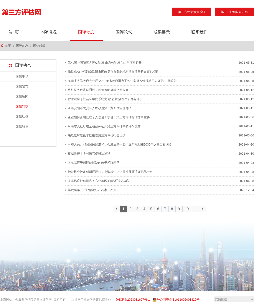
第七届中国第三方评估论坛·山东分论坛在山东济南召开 (105, 62)
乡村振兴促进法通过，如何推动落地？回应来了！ (101, 90)
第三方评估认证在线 (234, 12)
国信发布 (21, 86)
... (195, 209)
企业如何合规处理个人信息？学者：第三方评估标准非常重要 (109, 117)
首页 (8, 45)
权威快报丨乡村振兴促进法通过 (89, 153)
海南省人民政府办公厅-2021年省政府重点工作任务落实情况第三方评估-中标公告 (122, 81)
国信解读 (21, 126)
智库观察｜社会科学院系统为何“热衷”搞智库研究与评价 (105, 99)
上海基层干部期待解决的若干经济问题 (93, 162)
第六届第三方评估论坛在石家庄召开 (92, 190)
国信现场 (21, 76)
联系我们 (199, 32)
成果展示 (161, 32)
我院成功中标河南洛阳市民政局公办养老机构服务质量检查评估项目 (113, 71)
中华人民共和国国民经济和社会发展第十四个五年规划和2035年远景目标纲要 (120, 144)
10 (187, 209)
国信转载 (39, 45)
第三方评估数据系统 (191, 12)
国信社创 (21, 116)
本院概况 (48, 32)
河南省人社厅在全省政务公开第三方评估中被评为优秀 (104, 126)
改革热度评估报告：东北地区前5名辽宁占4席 (98, 181)
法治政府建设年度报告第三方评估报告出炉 (96, 135)
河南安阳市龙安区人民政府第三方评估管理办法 (100, 108)
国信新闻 (21, 96)
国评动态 (86, 32)
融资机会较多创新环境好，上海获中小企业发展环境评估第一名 (110, 171)
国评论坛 (124, 32)
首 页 (13, 32)
